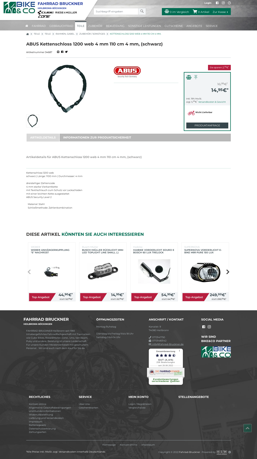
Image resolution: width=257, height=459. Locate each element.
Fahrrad (39, 26)
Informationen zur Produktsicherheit (97, 137)
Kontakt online (37, 404)
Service (212, 26)
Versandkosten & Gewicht (212, 102)
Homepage (109, 445)
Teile (81, 26)
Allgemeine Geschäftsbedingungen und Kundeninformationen (50, 409)
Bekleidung (115, 26)
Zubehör (95, 26)
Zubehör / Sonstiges (92, 33)
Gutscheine (174, 26)
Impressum (35, 421)
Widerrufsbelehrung (41, 414)
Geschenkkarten (88, 407)
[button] (228, 272)
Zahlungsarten (37, 432)
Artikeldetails (43, 137)
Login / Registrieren (139, 404)
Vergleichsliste (137, 407)
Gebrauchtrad (61, 26)
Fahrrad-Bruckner (190, 452)
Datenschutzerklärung (42, 428)
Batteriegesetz (37, 425)
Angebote (194, 26)
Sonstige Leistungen (144, 26)
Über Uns (84, 404)
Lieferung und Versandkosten (46, 418)
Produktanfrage (207, 125)
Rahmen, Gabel (65, 33)
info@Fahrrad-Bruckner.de (166, 344)
